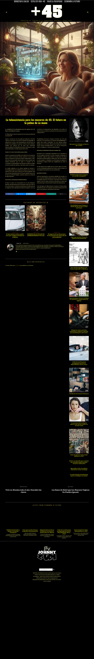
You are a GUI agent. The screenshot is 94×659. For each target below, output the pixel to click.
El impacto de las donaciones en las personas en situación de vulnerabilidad (56, 235)
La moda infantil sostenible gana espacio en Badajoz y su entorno (79, 475)
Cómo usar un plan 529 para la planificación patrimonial (79, 238)
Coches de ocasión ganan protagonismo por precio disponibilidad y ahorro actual (79, 363)
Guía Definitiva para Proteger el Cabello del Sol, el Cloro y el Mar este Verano (79, 207)
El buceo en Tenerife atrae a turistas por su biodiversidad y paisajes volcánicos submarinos (79, 462)
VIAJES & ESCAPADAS (54, 1)
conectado (17, 265)
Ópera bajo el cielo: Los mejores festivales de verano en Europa (78, 469)
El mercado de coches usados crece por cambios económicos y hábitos (15, 235)
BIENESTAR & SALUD (21, 1)
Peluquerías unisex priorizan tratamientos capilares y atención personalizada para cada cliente (79, 331)
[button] (54, 569)
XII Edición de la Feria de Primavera (79, 393)
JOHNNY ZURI (18, 243)
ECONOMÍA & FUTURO (72, 1)
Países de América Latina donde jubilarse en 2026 (79, 455)
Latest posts (26, 243)
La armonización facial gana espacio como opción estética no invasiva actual (79, 424)
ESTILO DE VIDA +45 (38, 1)
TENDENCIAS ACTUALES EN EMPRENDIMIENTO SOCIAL (36, 234)
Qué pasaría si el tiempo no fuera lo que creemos (79, 145)
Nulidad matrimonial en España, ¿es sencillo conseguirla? (79, 175)
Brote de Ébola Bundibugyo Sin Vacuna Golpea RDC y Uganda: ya (79, 268)
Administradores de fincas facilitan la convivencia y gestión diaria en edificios (79, 299)
